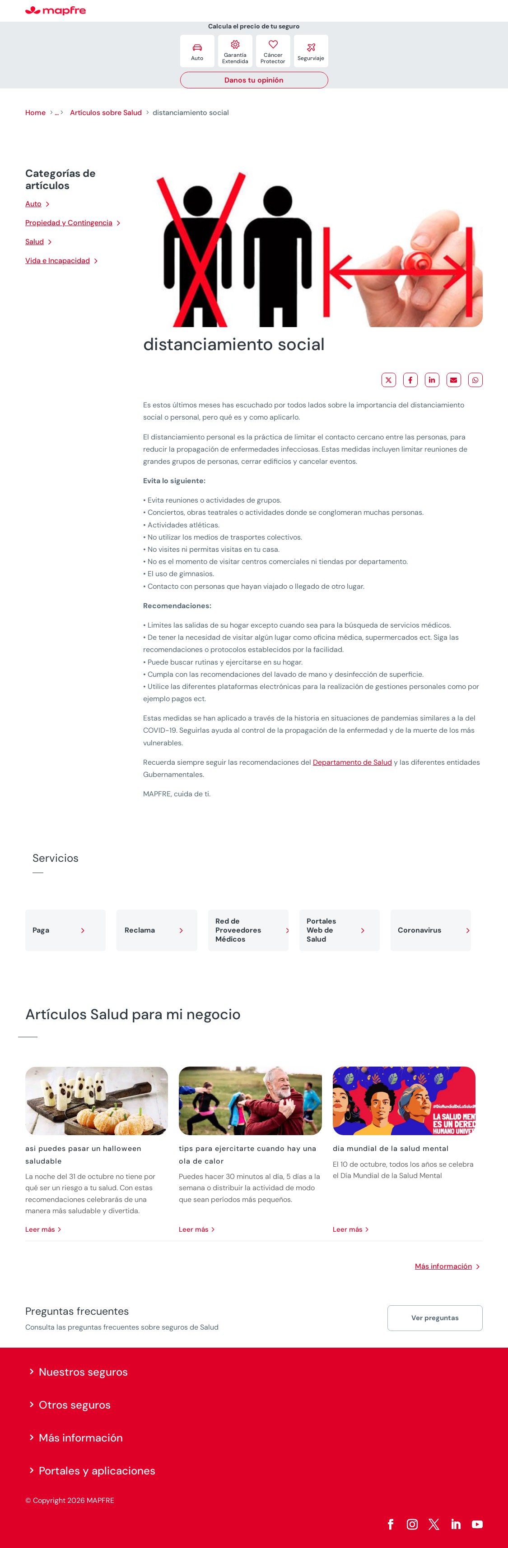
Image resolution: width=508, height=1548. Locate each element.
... (57, 112)
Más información (443, 1266)
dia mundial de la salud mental (391, 1148)
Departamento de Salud (352, 762)
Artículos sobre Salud (106, 112)
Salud (34, 241)
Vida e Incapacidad (57, 260)
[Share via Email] (454, 380)
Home (35, 112)
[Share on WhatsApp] (475, 380)
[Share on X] (389, 380)
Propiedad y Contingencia (68, 222)
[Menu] (477, 11)
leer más (40, 1229)
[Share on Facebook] (410, 380)
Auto (33, 203)
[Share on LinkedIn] (432, 380)
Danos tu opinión (254, 80)
